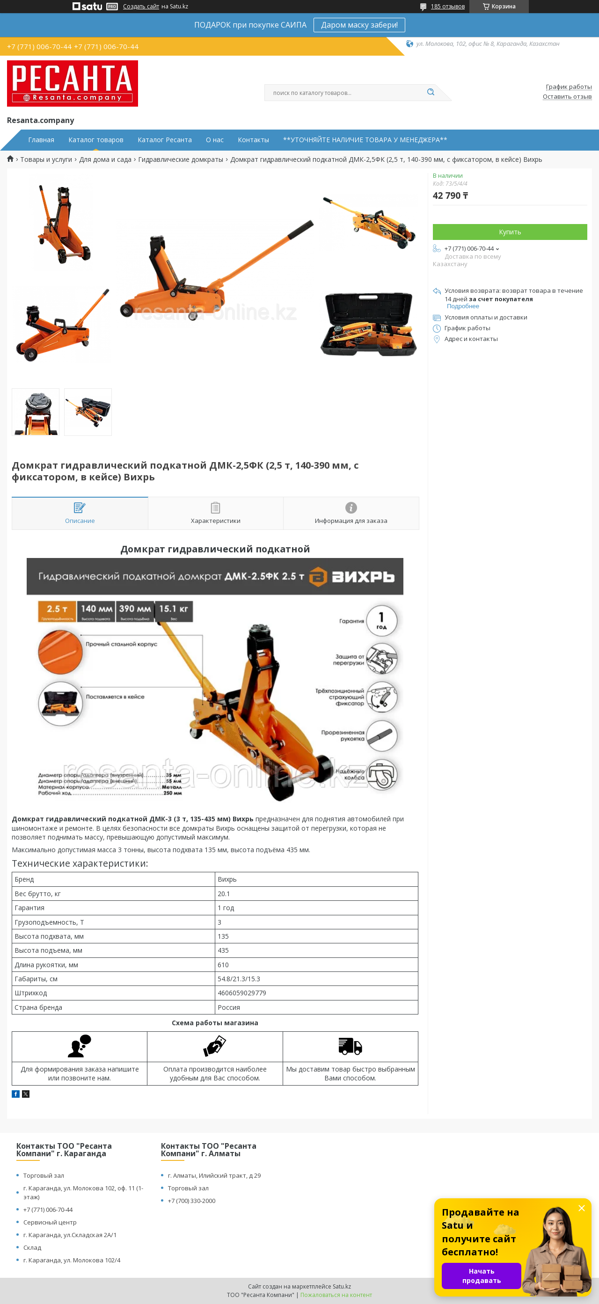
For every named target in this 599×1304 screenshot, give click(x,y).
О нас (215, 140)
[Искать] (430, 92)
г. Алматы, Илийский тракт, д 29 (214, 1175)
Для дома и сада (105, 159)
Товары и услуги (46, 159)
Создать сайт (141, 6)
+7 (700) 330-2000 (191, 1200)
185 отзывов (448, 6)
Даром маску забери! (359, 25)
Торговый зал (43, 1175)
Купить (510, 231)
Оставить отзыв (567, 97)
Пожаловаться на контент (336, 1295)
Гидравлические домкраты (180, 159)
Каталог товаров (96, 140)
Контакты (253, 140)
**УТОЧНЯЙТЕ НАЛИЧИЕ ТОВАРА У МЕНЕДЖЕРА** (365, 140)
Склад (32, 1247)
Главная (41, 140)
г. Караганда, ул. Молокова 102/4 (71, 1260)
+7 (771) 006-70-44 (48, 1209)
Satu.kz (342, 1286)
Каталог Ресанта (165, 140)
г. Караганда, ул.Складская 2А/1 (70, 1235)
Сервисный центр (50, 1222)
